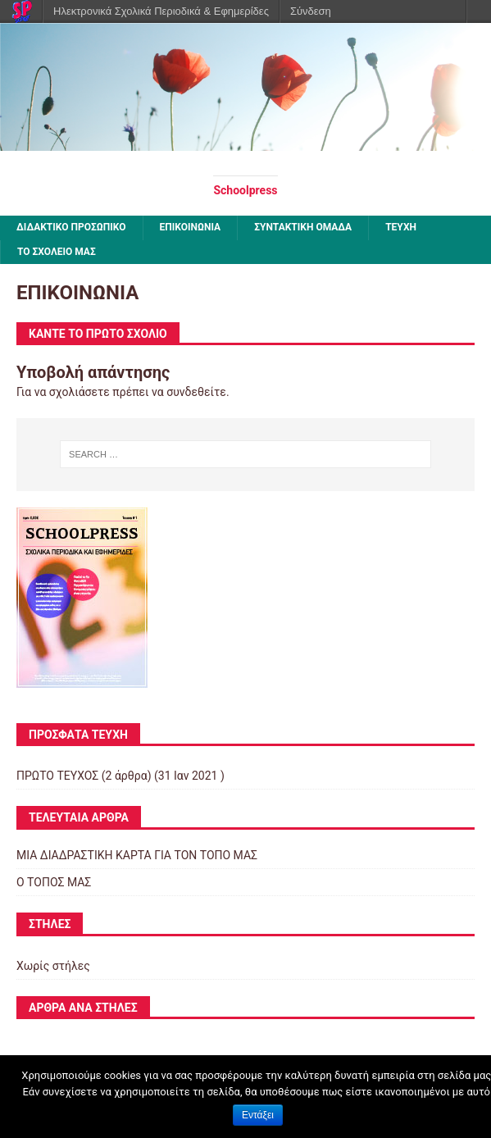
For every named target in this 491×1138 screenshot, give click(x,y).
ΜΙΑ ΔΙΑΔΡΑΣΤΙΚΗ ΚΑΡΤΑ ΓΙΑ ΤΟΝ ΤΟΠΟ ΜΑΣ (136, 855)
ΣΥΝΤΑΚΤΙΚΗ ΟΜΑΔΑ (303, 227)
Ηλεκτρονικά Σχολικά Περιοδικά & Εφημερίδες (161, 11)
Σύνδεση (310, 11)
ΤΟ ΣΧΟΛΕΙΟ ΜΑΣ (56, 251)
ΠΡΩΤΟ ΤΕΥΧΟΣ (57, 775)
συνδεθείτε (196, 391)
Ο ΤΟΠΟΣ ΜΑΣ (53, 882)
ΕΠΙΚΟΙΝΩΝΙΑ (190, 227)
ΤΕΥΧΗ (400, 227)
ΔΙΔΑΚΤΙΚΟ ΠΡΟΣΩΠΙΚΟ (71, 227)
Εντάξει (258, 1115)
